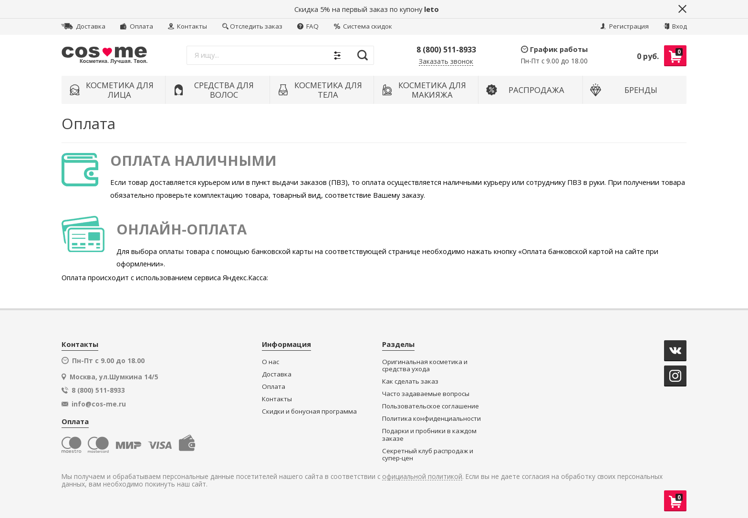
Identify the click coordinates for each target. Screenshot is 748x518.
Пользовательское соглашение (430, 406)
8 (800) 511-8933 (446, 49)
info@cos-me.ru (99, 404)
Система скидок (363, 26)
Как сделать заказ (410, 381)
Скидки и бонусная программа (309, 411)
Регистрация (624, 26)
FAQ (308, 26)
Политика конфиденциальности (431, 418)
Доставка (83, 26)
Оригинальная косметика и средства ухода (425, 365)
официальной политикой (422, 477)
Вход (675, 26)
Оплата (136, 26)
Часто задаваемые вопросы (425, 393)
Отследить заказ (252, 26)
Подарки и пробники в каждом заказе (429, 434)
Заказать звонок (446, 62)
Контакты (187, 26)
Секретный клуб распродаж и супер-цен (427, 454)
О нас (270, 362)
